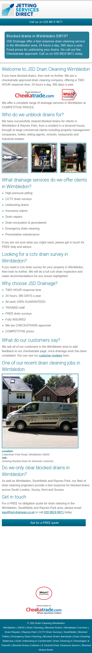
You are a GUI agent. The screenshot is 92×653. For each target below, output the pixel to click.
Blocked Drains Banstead (57, 636)
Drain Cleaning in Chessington (70, 641)
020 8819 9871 (53, 22)
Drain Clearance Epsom (66, 645)
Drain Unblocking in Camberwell (33, 641)
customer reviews (50, 355)
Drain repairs (13, 216)
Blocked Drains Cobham (26, 645)
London (25, 489)
